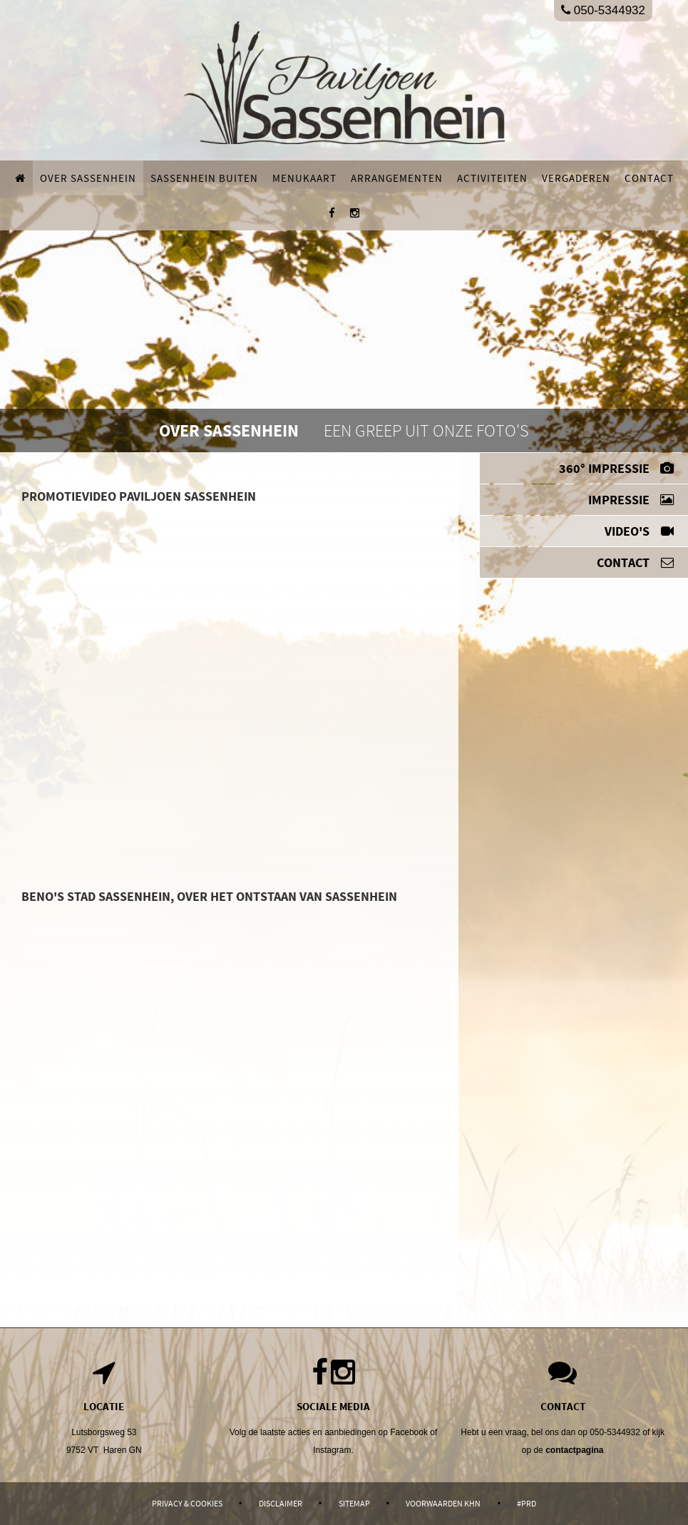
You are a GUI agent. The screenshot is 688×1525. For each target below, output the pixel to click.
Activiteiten (492, 178)
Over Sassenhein (88, 178)
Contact (649, 178)
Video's (639, 531)
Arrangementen (397, 178)
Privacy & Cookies (187, 1503)
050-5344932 (603, 10)
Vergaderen (576, 178)
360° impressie (616, 468)
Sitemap (354, 1503)
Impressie (631, 499)
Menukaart (304, 178)
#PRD (526, 1503)
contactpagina (574, 1450)
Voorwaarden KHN (443, 1503)
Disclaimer (280, 1503)
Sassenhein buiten (204, 178)
